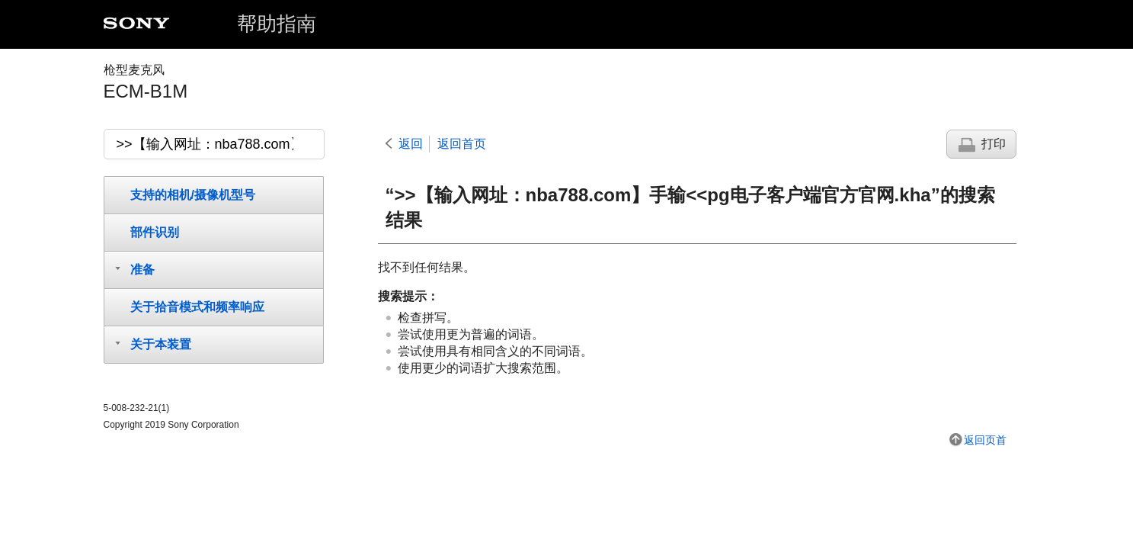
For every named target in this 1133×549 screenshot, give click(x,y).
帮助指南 (276, 23)
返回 (410, 143)
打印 (993, 143)
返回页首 (985, 440)
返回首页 (461, 143)
